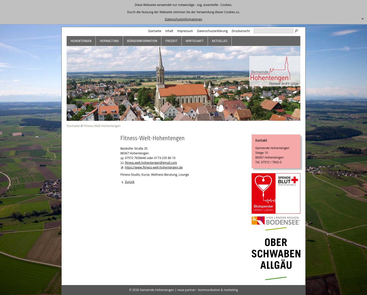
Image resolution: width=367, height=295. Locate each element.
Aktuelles (220, 41)
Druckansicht (241, 31)
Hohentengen (81, 41)
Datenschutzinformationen (183, 19)
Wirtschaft (195, 41)
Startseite (154, 31)
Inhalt (169, 31)
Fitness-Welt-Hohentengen (102, 126)
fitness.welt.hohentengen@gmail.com (151, 163)
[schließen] (363, 19)
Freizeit (171, 41)
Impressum (185, 31)
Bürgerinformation (142, 41)
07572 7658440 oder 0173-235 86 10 (150, 158)
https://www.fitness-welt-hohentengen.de (154, 167)
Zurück (130, 182)
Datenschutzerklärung (212, 31)
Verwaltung (109, 41)
